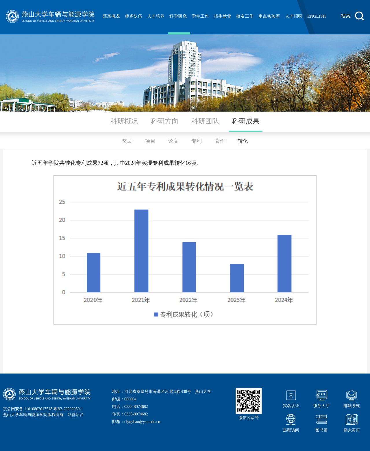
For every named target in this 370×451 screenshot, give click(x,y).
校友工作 (245, 16)
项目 (150, 141)
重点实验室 (269, 16)
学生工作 (200, 16)
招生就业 (222, 16)
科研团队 (205, 121)
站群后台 (76, 415)
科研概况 (124, 121)
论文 (173, 141)
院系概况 (111, 16)
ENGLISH (316, 16)
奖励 (127, 141)
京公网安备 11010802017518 (27, 409)
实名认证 (291, 398)
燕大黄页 (352, 422)
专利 (196, 141)
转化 (243, 141)
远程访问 (291, 422)
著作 (219, 141)
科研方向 (165, 121)
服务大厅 (321, 398)
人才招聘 (293, 16)
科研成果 (246, 121)
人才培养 (155, 16)
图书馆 (321, 422)
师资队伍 (133, 16)
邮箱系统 (352, 398)
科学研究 (178, 16)
